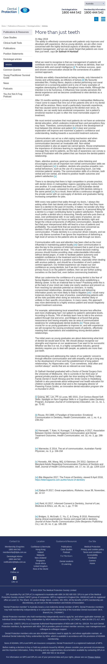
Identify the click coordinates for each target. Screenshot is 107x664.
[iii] (74, 128)
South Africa (40, 563)
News (6, 83)
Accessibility (92, 555)
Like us (15, 582)
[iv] (54, 166)
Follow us (14, 572)
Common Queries (12, 70)
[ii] (83, 80)
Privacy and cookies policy (92, 549)
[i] (74, 67)
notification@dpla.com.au (14, 562)
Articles (45, 26)
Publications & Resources (16, 26)
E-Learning (66, 564)
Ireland (41, 552)
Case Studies (10, 37)
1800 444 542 (94, 12)
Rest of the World (40, 569)
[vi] (53, 191)
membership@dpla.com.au (14, 552)
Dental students (66, 561)
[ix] (81, 323)
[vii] (75, 245)
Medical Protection (92, 547)
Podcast (66, 552)
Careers (92, 560)
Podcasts (8, 88)
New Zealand (40, 558)
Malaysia (40, 555)
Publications (9, 48)
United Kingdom (41, 566)
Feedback (92, 558)
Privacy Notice (94, 657)
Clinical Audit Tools (12, 43)
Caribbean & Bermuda (40, 547)
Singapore (40, 560)
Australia (89, 4)
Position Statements (13, 54)
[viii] (89, 292)
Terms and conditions (92, 552)
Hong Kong (40, 549)
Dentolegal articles (33, 26)
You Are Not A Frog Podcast (12, 95)
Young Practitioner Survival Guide (16, 76)
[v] (55, 176)
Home (4, 26)
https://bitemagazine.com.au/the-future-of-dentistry (60, 480)
